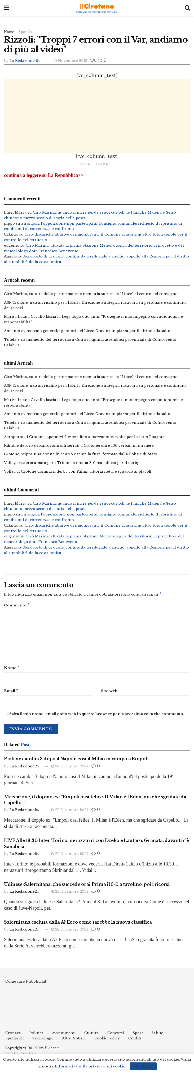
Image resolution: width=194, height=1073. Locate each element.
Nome (12, 669)
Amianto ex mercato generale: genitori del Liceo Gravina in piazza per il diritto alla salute (88, 331)
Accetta (143, 1066)
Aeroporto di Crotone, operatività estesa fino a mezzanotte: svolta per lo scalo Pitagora (84, 437)
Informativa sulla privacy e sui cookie (90, 1066)
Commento (17, 606)
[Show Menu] (6, 8)
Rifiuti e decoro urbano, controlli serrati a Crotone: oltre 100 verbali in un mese (79, 445)
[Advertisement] (97, 116)
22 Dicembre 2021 (69, 768)
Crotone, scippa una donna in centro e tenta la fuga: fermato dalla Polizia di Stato (80, 454)
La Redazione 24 (25, 60)
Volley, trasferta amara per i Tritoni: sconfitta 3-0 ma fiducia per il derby (71, 463)
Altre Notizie (74, 1040)
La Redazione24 (24, 768)
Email (11, 693)
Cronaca (13, 1035)
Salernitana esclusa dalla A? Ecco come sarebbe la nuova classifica (78, 924)
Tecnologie (43, 1040)
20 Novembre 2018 (69, 60)
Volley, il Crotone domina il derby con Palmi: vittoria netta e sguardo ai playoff (78, 471)
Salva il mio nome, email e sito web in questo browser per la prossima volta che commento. (96, 716)
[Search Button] (187, 8)
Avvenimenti (64, 1035)
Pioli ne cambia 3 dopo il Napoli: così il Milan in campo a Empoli (76, 761)
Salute (157, 1035)
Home (9, 32)
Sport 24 (25, 32)
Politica (36, 1035)
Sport (138, 1035)
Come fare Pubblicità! (25, 984)
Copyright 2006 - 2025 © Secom (32, 1050)
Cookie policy (107, 1040)
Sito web (109, 692)
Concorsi (115, 1035)
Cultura (91, 1035)
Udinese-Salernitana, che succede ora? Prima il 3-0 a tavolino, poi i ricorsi (87, 886)
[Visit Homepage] (96, 8)
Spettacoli (14, 1040)
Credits (135, 1040)
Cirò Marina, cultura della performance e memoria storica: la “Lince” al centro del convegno (91, 294)
